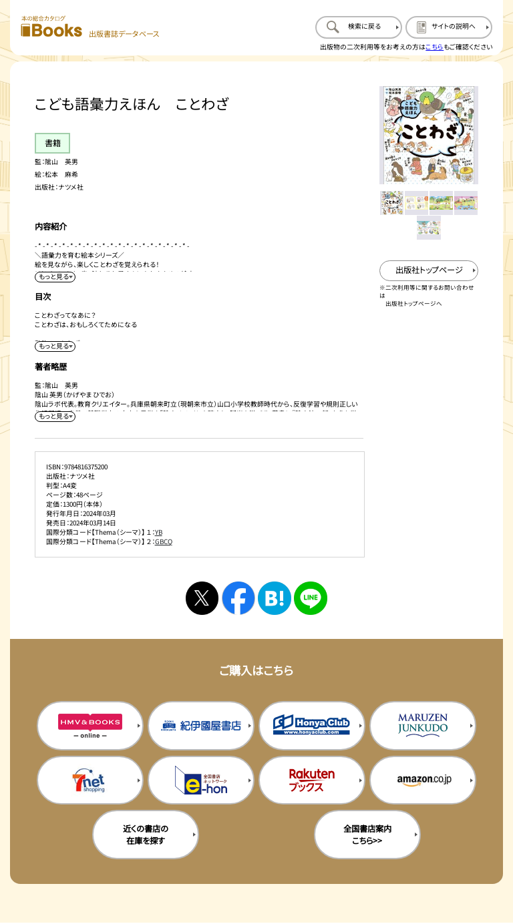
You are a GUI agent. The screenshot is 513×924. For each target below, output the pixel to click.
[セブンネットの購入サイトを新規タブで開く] (90, 780)
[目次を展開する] (55, 346)
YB (158, 532)
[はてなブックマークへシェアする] (274, 598)
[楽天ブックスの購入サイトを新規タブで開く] (312, 780)
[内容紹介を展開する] (55, 277)
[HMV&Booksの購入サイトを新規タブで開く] (90, 725)
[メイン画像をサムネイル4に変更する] (466, 202)
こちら (434, 46)
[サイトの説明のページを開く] (448, 27)
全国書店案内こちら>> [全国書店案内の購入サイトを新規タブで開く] (367, 835)
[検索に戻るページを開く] (358, 27)
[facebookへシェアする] (238, 598)
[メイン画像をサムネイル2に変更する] (416, 202)
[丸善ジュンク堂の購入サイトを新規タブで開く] (422, 725)
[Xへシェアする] (202, 598)
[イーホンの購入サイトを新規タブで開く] (201, 780)
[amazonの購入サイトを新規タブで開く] (422, 780)
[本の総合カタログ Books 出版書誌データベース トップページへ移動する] (90, 27)
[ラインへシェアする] (310, 598)
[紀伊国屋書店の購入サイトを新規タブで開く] (201, 725)
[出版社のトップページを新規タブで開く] (428, 270)
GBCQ (163, 541)
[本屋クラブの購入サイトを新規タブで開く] (312, 725)
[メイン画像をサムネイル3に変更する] (441, 202)
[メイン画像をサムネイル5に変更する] (428, 227)
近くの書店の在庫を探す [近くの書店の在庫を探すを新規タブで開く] (145, 835)
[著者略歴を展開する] (55, 416)
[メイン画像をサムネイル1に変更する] (391, 202)
